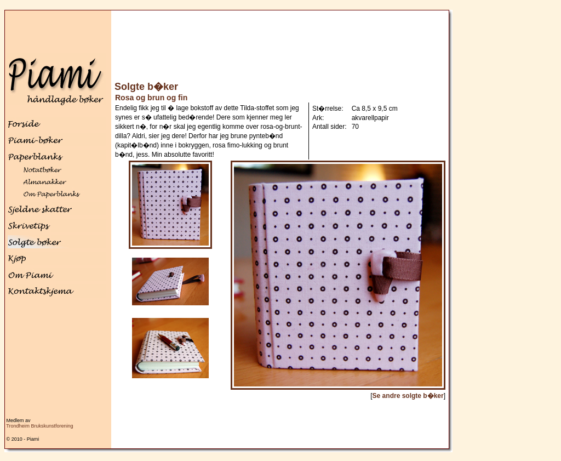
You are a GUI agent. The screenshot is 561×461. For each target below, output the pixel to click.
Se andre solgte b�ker (408, 396)
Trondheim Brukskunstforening (39, 426)
